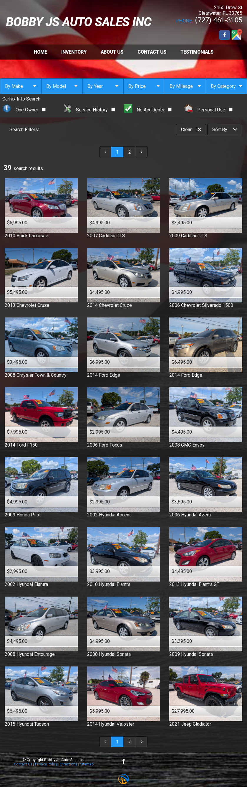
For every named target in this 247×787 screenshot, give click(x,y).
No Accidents (148, 110)
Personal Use (208, 110)
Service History (89, 110)
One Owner (24, 110)
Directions (68, 764)
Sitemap (87, 764)
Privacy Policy (46, 764)
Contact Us (23, 764)
